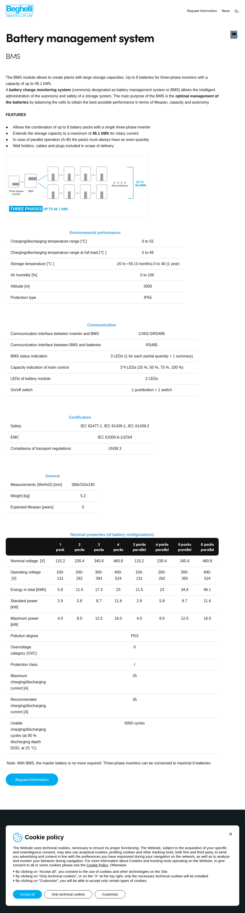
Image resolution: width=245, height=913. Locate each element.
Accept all (27, 894)
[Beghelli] (19, 10)
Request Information (202, 10)
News (226, 10)
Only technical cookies (68, 894)
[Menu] (236, 10)
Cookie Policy (97, 865)
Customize (110, 894)
